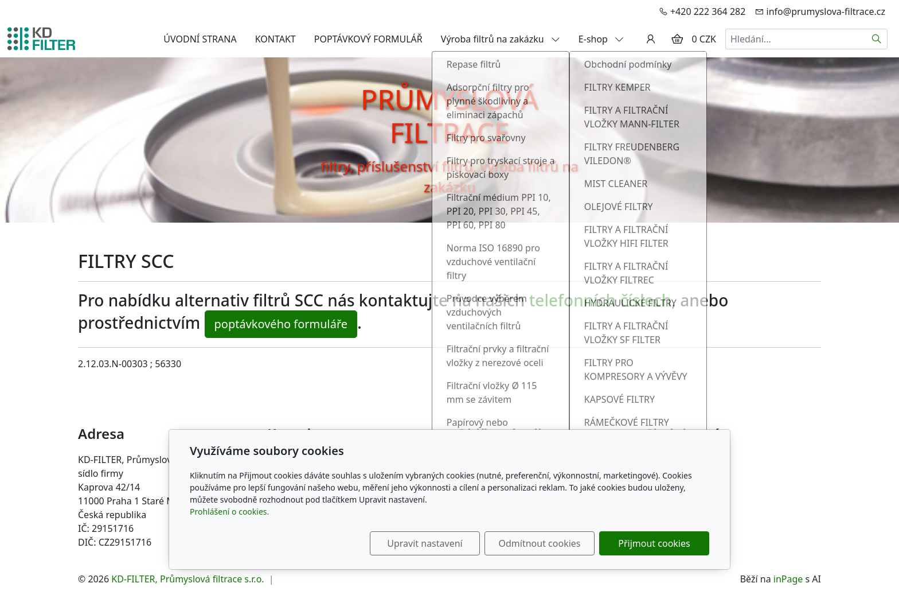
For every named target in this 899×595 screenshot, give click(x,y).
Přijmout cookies (654, 543)
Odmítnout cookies (540, 543)
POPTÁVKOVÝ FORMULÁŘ (368, 39)
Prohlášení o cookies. (229, 511)
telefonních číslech (600, 300)
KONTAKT (275, 39)
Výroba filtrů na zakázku (500, 39)
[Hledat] (877, 39)
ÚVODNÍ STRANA (199, 39)
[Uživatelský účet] (650, 39)
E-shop (601, 39)
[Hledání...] (795, 39)
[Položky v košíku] (677, 39)
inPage (788, 579)
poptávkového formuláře (281, 324)
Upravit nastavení (424, 543)
